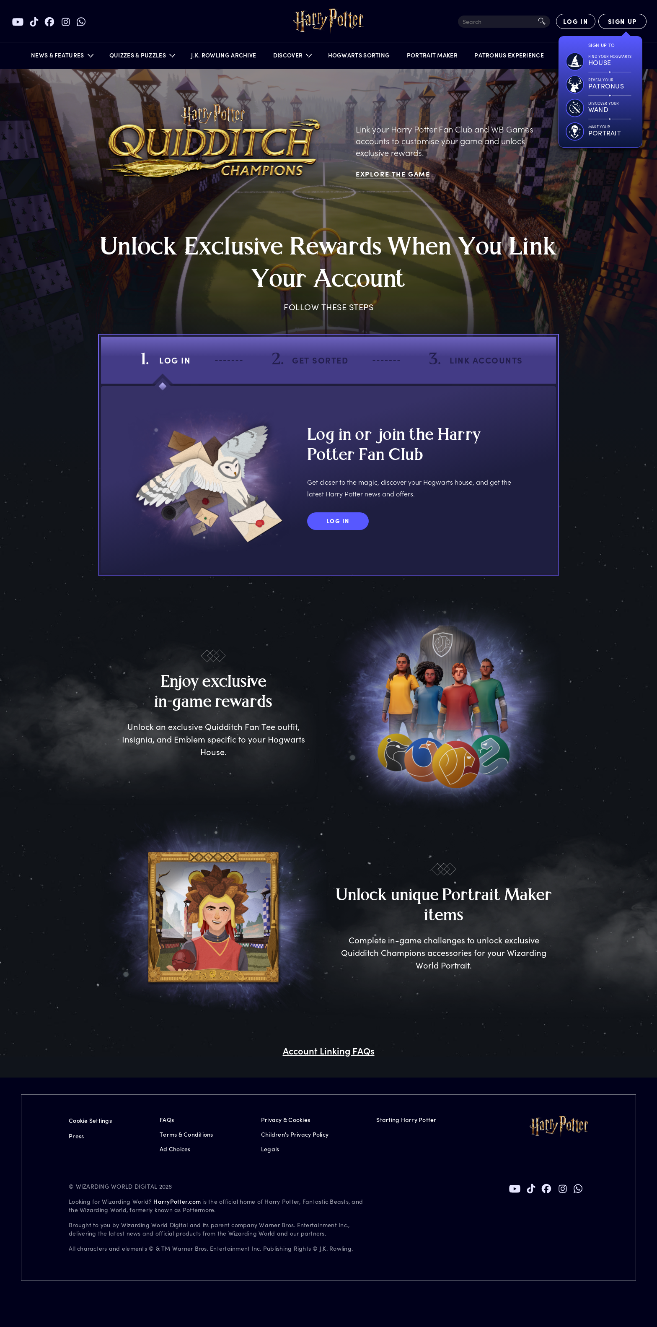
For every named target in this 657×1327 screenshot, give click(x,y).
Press (76, 1136)
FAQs (167, 1120)
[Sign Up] (622, 21)
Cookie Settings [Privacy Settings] (90, 1120)
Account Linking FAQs (329, 1050)
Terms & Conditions (186, 1134)
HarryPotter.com (177, 1201)
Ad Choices (175, 1149)
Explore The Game (393, 173)
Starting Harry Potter (406, 1120)
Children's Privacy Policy (294, 1134)
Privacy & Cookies (285, 1120)
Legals (270, 1149)
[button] (62, 57)
